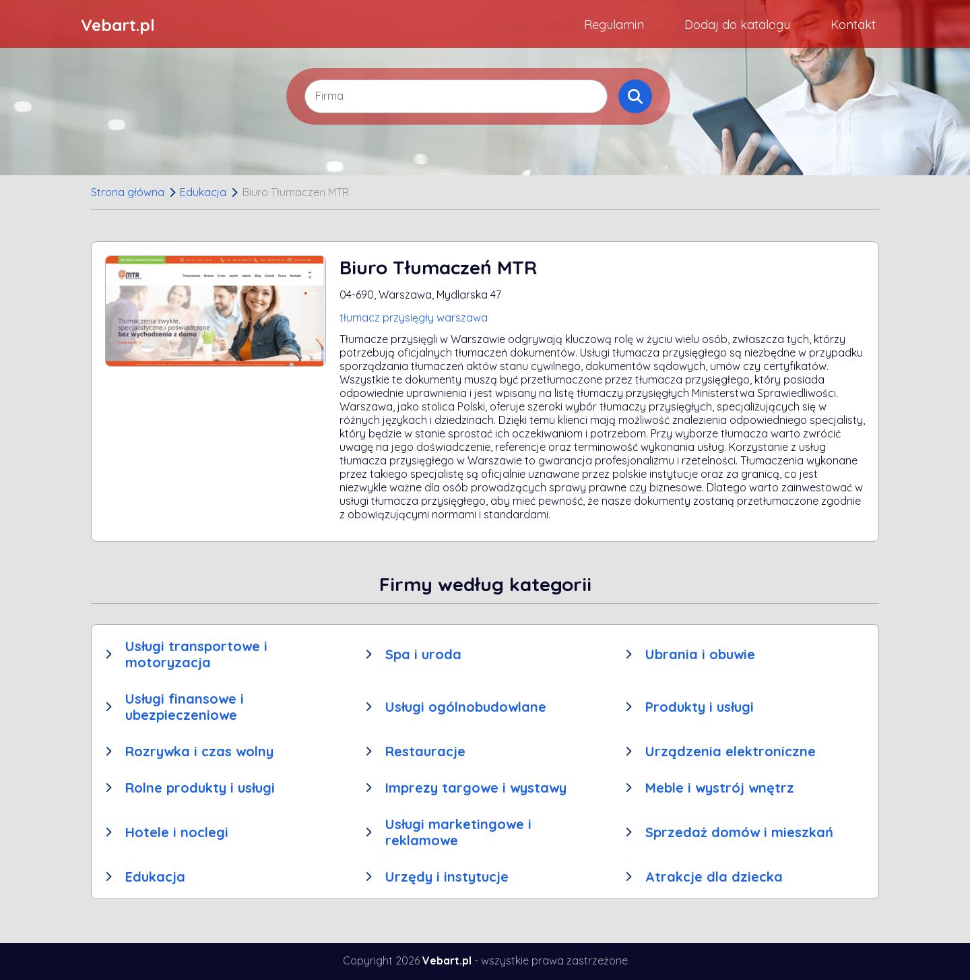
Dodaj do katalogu (737, 24)
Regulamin (614, 24)
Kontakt (853, 24)
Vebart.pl (118, 25)
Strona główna (127, 192)
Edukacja (203, 192)
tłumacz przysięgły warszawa (414, 317)
